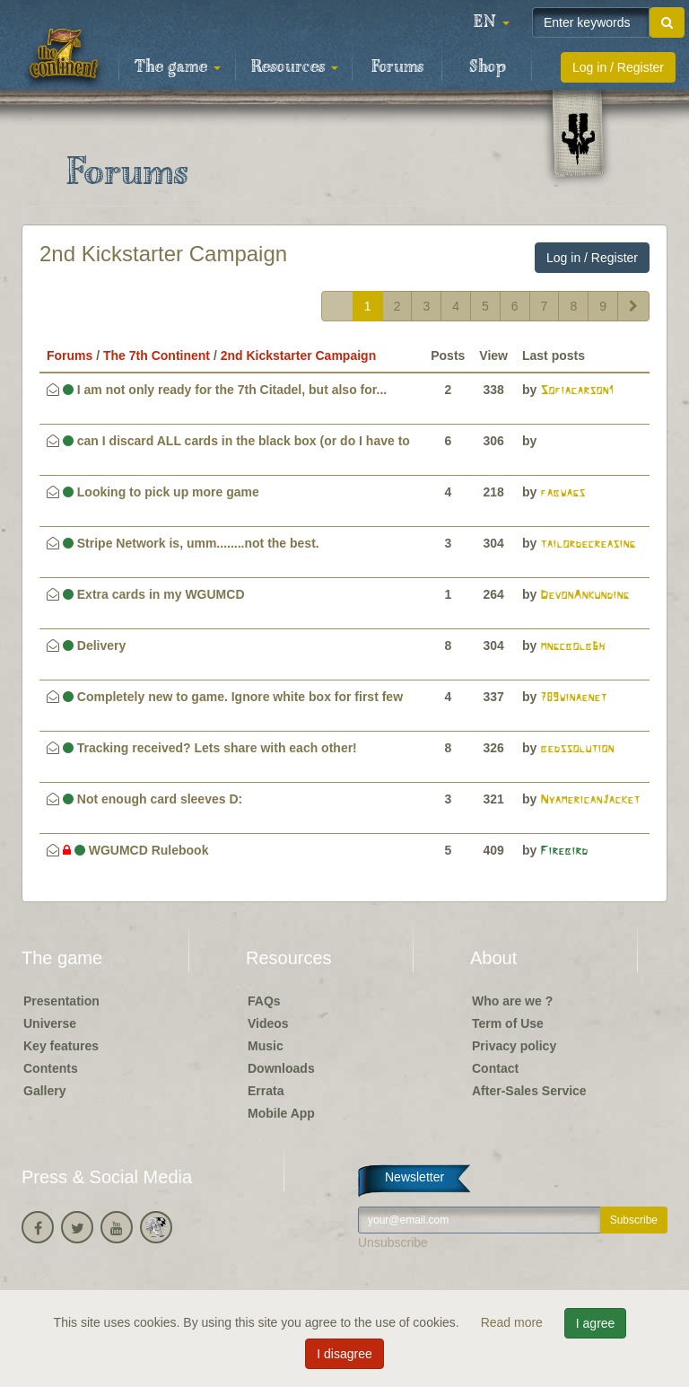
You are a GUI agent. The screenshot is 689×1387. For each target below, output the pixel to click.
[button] (491, 22)
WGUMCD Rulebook (136, 850)
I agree (595, 1323)
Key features (61, 1046)
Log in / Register (618, 67)
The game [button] (178, 67)
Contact (495, 1068)
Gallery (44, 1091)
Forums (397, 67)
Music (265, 1046)
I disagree (344, 1354)
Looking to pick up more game (161, 492)
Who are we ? (512, 1001)
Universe (49, 1023)
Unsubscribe (393, 1242)
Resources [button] (294, 67)
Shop (487, 67)
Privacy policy (514, 1046)
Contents (50, 1068)
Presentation (61, 1001)
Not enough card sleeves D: (152, 799)
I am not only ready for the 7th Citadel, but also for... (225, 389)
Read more (513, 1322)
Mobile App (281, 1113)
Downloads (281, 1068)
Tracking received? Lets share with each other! (210, 748)
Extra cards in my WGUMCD (154, 594)
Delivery (94, 645)
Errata (265, 1091)
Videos (268, 1023)
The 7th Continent (156, 355)
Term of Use (508, 1023)
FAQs (264, 1001)
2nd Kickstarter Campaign (163, 253)
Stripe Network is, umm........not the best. (191, 543)
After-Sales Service (529, 1091)
